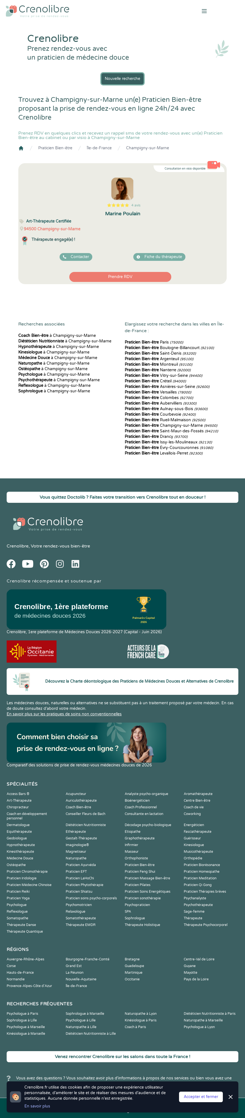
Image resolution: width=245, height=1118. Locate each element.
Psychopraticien (137, 905)
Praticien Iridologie (22, 878)
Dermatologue (18, 825)
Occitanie (132, 979)
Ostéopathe (16, 865)
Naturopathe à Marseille (203, 1020)
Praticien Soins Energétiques (147, 892)
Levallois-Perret (164, 453)
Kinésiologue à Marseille (26, 1034)
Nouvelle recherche (122, 78)
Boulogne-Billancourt (169, 347)
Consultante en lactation (144, 814)
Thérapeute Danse (21, 925)
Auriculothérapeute (81, 800)
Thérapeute (193, 918)
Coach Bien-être (78, 807)
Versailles (158, 392)
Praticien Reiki (18, 892)
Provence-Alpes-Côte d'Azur (29, 986)
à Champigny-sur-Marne (57, 335)
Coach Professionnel (141, 807)
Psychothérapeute (198, 905)
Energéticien (194, 825)
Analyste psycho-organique (146, 794)
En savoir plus (37, 1106)
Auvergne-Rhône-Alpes (25, 959)
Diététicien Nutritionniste (86, 825)
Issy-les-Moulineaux (168, 442)
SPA (128, 911)
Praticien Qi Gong (198, 885)
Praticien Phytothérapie (84, 885)
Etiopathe (133, 832)
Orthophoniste (136, 858)
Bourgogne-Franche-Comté (87, 959)
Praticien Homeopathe (202, 872)
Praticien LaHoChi (80, 878)
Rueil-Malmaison (165, 420)
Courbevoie (160, 414)
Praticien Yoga (18, 898)
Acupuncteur (76, 794)
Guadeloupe (134, 966)
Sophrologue (135, 918)
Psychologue (17, 905)
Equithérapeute (19, 832)
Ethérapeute (76, 832)
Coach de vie (194, 807)
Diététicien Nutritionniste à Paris (210, 1014)
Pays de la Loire (196, 979)
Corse (11, 966)
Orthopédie (193, 858)
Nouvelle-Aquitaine (81, 979)
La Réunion (74, 973)
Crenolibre (18, 546)
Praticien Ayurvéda (81, 865)
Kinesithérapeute (20, 852)
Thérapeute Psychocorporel (206, 925)
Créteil (155, 381)
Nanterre (158, 370)
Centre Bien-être (197, 800)
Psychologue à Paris (22, 1014)
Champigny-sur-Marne (147, 148)
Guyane (190, 966)
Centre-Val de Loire (199, 959)
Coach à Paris (135, 1027)
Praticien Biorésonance (202, 865)
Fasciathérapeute (197, 832)
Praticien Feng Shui (140, 872)
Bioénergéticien (137, 800)
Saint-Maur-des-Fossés (171, 431)
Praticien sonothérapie (143, 898)
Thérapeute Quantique (25, 931)
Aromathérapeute (198, 794)
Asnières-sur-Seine (167, 386)
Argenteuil (159, 359)
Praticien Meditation (200, 878)
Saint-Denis (160, 353)
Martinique (133, 973)
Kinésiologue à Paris (141, 1020)
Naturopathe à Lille (81, 1027)
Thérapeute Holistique (142, 925)
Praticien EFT (76, 872)
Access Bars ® (18, 794)
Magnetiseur (76, 852)
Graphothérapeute (140, 838)
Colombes (159, 397)
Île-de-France (99, 148)
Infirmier (131, 845)
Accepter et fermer (201, 1096)
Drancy (156, 436)
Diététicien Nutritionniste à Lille (91, 1034)
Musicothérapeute (198, 852)
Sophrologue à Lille (22, 1020)
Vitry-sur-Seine (163, 375)
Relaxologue (75, 911)
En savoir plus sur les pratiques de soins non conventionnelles (64, 714)
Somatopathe (17, 918)
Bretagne (132, 959)
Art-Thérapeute (19, 800)
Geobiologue (17, 838)
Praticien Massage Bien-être (147, 878)
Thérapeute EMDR (81, 925)
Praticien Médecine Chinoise (29, 885)
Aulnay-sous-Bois (166, 409)
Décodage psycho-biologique (148, 825)
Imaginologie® (77, 845)
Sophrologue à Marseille (85, 1014)
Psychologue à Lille (81, 1020)
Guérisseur (192, 838)
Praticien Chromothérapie (27, 872)
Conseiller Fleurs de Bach (85, 814)
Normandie (16, 979)
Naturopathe (76, 858)
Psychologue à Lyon (199, 1027)
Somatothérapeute (81, 918)
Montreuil (158, 364)
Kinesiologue (194, 845)
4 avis (136, 205)
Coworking (192, 814)
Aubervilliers (160, 403)
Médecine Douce (20, 858)
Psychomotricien (79, 905)
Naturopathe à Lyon (141, 1014)
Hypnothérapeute (21, 845)
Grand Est (74, 966)
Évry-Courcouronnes (169, 447)
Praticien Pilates (137, 885)
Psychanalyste (195, 898)
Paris (154, 342)
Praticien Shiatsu (79, 892)
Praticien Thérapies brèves (205, 892)
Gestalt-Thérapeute (81, 838)
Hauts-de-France (20, 973)
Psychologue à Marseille (26, 1027)
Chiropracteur (18, 807)
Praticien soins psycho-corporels (91, 898)
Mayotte (190, 973)
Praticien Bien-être (55, 148)
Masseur (132, 852)
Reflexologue (17, 911)
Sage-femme (194, 911)
